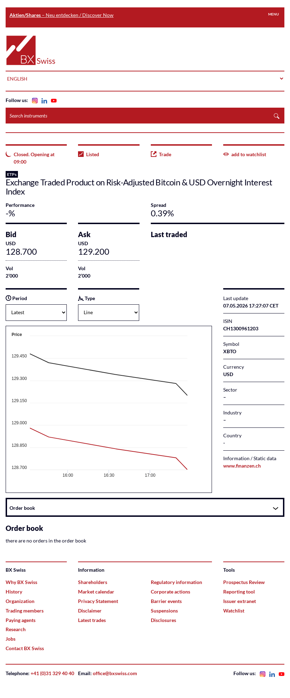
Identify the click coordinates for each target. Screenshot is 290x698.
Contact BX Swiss (25, 648)
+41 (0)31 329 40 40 (52, 673)
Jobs (10, 639)
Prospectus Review (244, 582)
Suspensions (164, 611)
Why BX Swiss (21, 582)
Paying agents (21, 620)
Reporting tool (239, 592)
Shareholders (92, 582)
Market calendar (96, 592)
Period (16, 298)
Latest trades (92, 620)
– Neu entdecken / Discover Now (61, 15)
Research (16, 629)
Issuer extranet (239, 601)
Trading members (25, 611)
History (14, 592)
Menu (273, 14)
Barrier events (166, 601)
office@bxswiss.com (115, 673)
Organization (20, 601)
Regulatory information (176, 582)
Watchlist (233, 611)
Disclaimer (90, 611)
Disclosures (163, 620)
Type (86, 298)
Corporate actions (170, 592)
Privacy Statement (98, 601)
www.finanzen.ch (242, 466)
